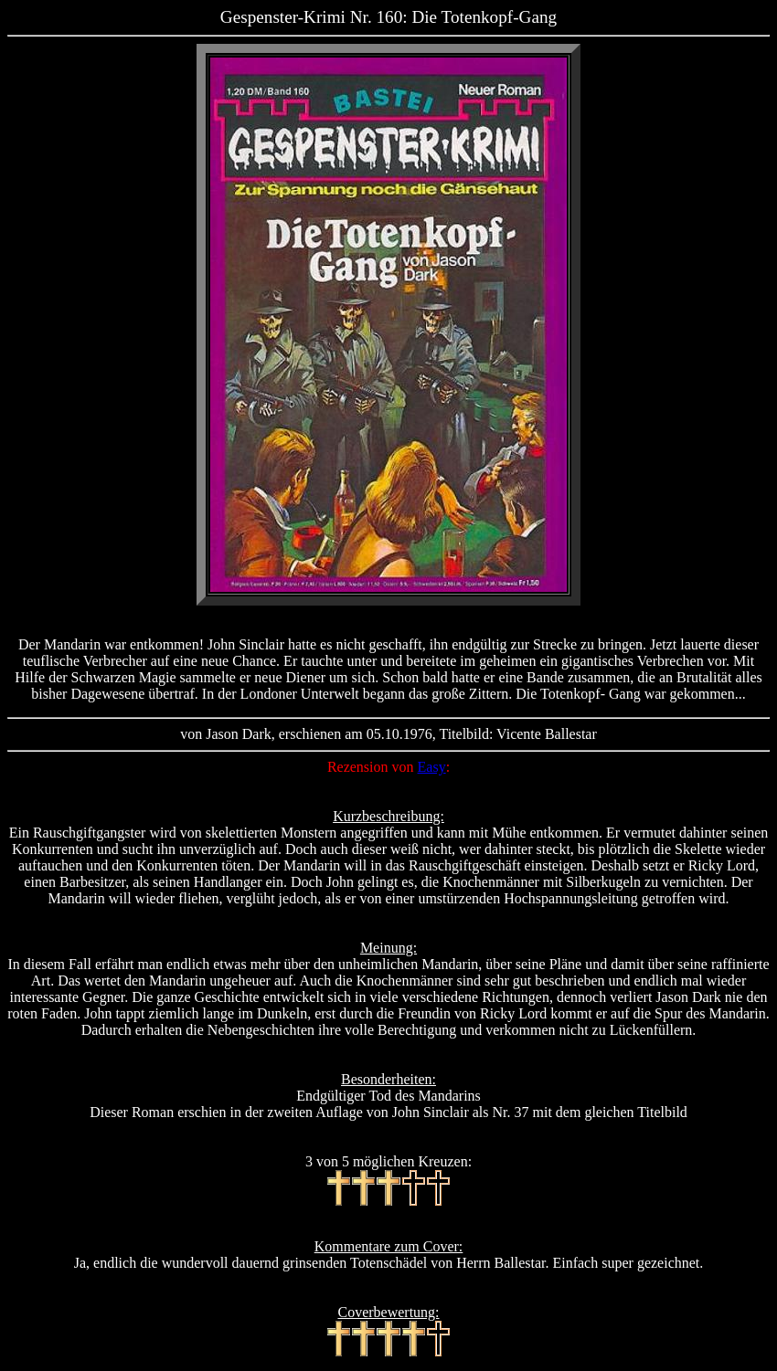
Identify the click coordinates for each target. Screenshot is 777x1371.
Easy (432, 767)
